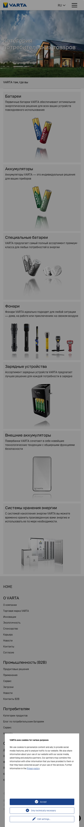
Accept (43, 802)
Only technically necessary (43, 810)
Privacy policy (33, 768)
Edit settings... (44, 819)
